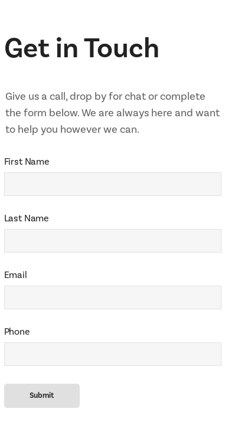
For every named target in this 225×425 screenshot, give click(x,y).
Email (15, 274)
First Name (27, 161)
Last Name (27, 218)
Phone (17, 331)
